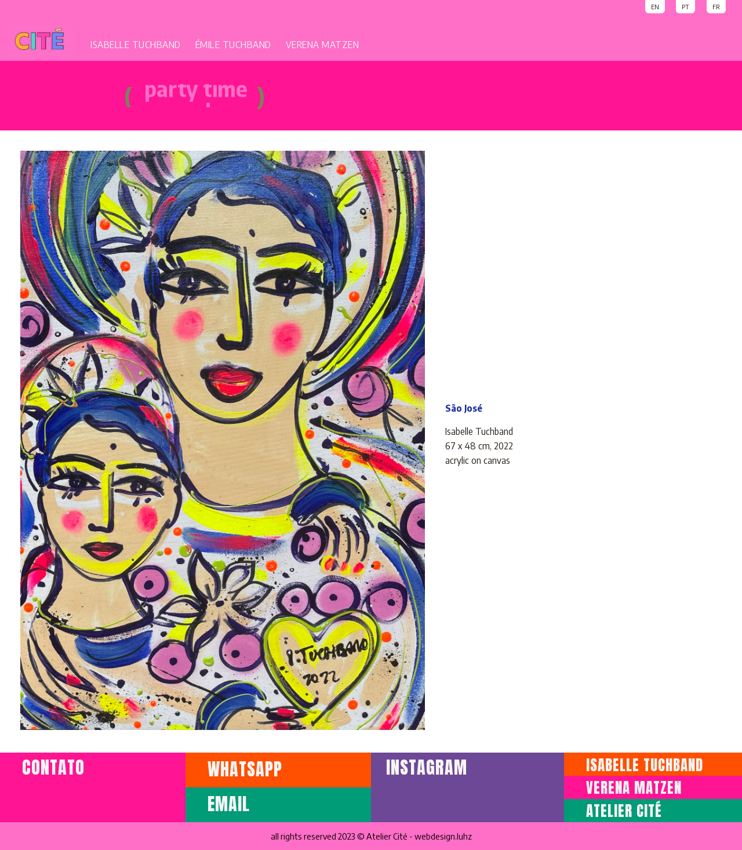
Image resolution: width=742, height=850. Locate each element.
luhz (464, 836)
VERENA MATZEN (322, 44)
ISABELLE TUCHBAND (135, 44)
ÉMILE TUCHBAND (233, 44)
